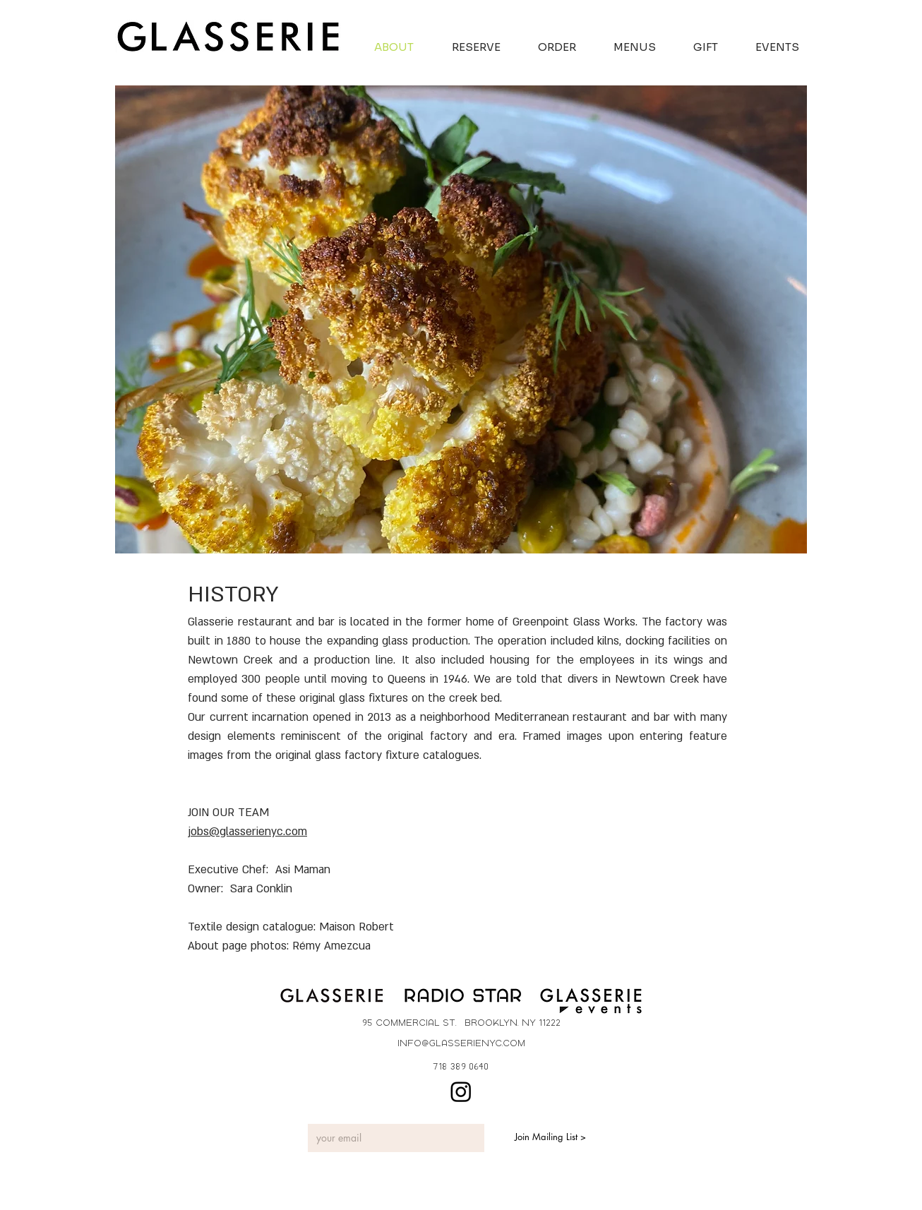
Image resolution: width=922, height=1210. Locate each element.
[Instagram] (461, 1091)
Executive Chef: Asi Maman (259, 869)
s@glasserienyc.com (255, 831)
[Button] (332, 999)
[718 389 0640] (461, 1066)
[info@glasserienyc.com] (461, 1043)
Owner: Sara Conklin (240, 889)
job (195, 831)
